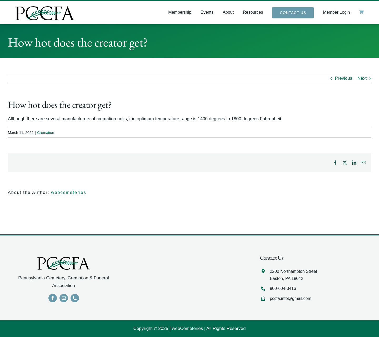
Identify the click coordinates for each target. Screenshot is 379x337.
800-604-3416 (283, 288)
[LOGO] (44, 8)
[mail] (63, 298)
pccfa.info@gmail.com (290, 298)
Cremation (45, 132)
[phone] (75, 298)
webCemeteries (187, 328)
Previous (343, 78)
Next (362, 78)
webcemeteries (68, 192)
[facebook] (52, 298)
